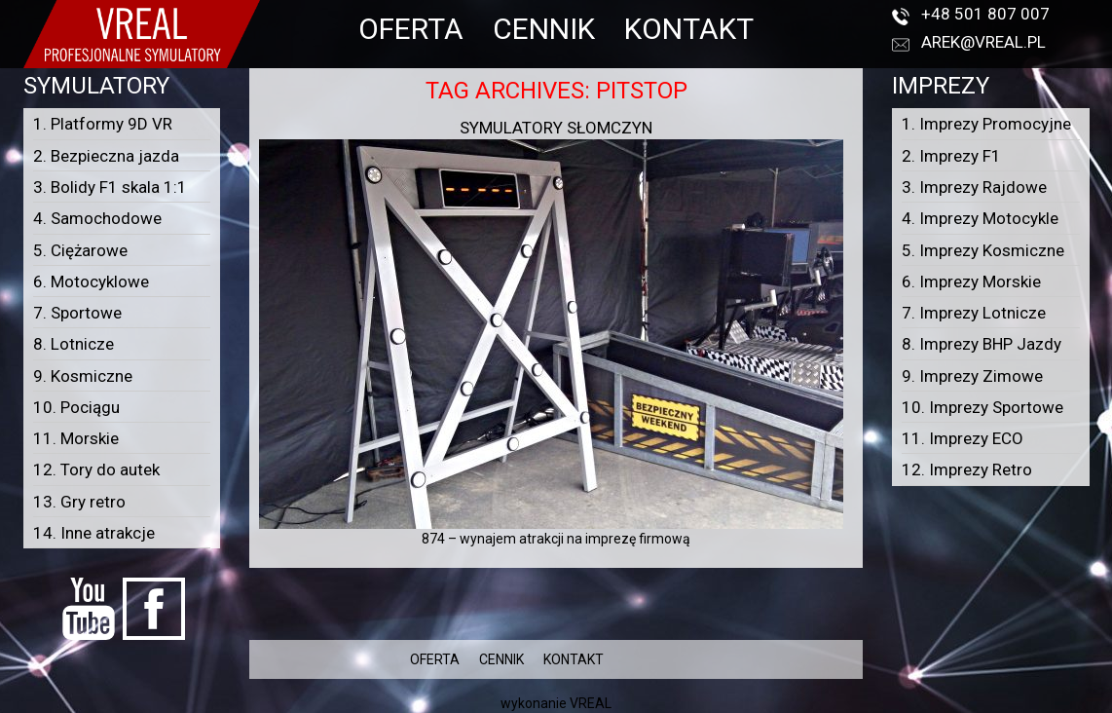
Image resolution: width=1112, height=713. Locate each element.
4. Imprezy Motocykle (980, 218)
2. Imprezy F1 (951, 156)
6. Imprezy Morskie (971, 281)
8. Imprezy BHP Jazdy (981, 344)
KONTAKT (689, 29)
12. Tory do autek (96, 469)
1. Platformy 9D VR (102, 123)
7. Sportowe (77, 312)
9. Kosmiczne (82, 376)
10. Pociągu (76, 407)
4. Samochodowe (97, 218)
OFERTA (410, 29)
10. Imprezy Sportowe (982, 407)
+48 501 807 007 (985, 13)
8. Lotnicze (73, 344)
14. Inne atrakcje (94, 533)
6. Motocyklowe (91, 281)
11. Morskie (76, 438)
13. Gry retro (79, 501)
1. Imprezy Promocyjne (986, 123)
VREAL (591, 703)
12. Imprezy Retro (967, 469)
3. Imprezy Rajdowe (974, 187)
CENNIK (544, 29)
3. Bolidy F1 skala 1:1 (110, 187)
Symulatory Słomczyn (556, 127)
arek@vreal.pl (983, 42)
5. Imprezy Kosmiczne (983, 250)
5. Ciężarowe (80, 250)
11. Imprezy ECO (962, 438)
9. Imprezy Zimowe (972, 376)
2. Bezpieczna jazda (106, 156)
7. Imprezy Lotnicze (974, 312)
